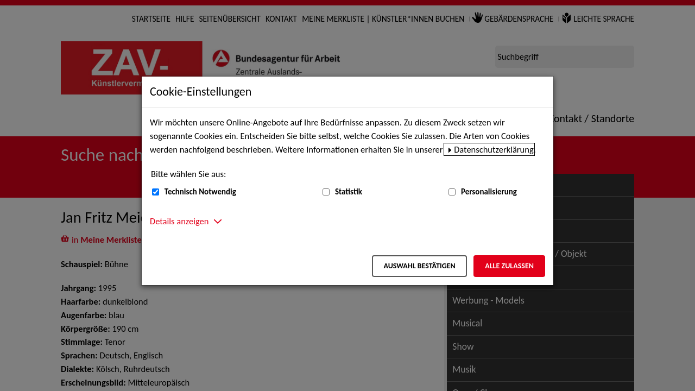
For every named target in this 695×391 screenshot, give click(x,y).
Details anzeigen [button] (179, 221)
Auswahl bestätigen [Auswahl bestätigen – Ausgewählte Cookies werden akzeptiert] (419, 265)
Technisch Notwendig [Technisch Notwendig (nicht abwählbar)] (200, 192)
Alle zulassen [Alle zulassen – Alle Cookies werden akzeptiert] (509, 265)
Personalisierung (489, 192)
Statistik (348, 192)
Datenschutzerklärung (494, 149)
